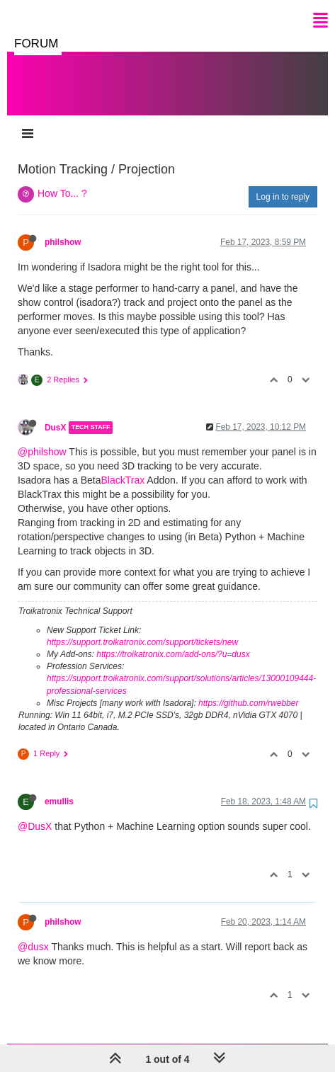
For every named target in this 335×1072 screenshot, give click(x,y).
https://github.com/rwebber (248, 689)
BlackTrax (123, 466)
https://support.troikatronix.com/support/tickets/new (142, 628)
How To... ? (62, 179)
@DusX (35, 812)
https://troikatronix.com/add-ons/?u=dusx (172, 640)
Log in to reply (283, 183)
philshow (63, 228)
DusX (55, 413)
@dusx (33, 932)
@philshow (42, 437)
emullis (59, 787)
